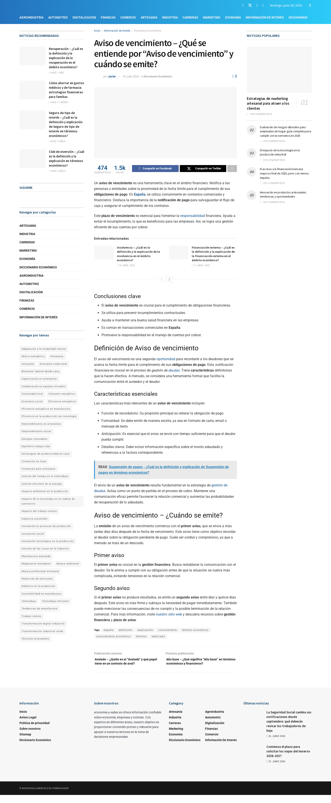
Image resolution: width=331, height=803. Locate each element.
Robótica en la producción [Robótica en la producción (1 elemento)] (38, 586)
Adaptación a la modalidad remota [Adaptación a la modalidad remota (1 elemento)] (44, 349)
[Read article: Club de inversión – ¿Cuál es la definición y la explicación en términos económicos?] (32, 158)
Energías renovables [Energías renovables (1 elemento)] (35, 439)
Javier (112, 76)
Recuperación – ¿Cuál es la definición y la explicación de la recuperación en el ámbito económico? (66, 58)
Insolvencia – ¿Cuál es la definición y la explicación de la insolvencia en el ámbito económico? (138, 254)
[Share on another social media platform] (232, 169)
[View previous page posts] (161, 280)
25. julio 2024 (131, 76)
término (141, 637)
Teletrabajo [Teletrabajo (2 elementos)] (29, 601)
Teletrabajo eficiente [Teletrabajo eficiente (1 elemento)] (55, 601)
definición (125, 630)
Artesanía (149, 17)
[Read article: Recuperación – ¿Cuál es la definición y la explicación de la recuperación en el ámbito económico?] (32, 55)
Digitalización (84, 17)
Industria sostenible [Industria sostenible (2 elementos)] (35, 518)
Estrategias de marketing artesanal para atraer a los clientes (268, 103)
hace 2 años (57, 141)
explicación (145, 630)
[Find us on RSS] (263, 5)
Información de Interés (265, 17)
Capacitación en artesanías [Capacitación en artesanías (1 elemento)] (39, 378)
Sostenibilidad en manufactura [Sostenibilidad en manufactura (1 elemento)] (41, 593)
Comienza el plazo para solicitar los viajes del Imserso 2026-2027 (288, 759)
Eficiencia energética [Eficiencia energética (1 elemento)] (62, 401)
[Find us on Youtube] (257, 5)
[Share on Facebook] (155, 169)
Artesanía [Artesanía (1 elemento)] (28, 364)
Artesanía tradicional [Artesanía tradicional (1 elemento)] (53, 364)
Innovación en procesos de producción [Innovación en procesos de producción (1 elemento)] (46, 526)
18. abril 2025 (126, 266)
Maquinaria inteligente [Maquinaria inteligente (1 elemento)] (36, 563)
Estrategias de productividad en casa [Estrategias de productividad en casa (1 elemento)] (46, 453)
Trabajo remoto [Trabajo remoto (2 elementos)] (31, 616)
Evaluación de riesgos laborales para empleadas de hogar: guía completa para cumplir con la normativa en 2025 (285, 131)
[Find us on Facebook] (243, 5)
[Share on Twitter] (203, 169)
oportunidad (165, 360)
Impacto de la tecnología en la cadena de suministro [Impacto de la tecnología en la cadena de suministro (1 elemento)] (48, 501)
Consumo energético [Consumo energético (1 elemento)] (62, 393)
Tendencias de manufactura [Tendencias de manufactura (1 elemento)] (39, 608)
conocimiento (167, 630)
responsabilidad (192, 216)
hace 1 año (56, 72)
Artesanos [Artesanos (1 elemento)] (56, 356)
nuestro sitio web (169, 615)
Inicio (97, 30)
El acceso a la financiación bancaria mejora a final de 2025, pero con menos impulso (284, 173)
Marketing (211, 17)
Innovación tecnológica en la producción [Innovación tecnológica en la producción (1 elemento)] (48, 541)
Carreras (190, 17)
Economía (233, 17)
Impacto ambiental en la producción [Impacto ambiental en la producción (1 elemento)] (45, 491)
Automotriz (58, 17)
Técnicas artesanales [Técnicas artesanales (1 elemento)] (35, 638)
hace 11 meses (58, 102)
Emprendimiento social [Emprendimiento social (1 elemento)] (36, 431)
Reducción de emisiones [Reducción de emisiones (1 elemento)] (37, 578)
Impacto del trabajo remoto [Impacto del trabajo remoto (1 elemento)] (39, 511)
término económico (195, 630)
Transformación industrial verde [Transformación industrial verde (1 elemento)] (42, 631)
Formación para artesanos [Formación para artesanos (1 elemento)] (38, 468)
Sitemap (25, 742)
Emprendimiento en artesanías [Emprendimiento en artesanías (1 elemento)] (41, 424)
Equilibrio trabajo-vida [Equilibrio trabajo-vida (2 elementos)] (36, 446)
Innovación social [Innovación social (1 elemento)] (33, 533)
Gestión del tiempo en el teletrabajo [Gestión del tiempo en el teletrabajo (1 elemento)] (45, 476)
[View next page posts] (169, 280)
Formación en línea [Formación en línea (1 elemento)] (34, 461)
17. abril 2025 (201, 266)
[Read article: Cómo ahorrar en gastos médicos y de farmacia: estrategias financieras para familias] (32, 90)
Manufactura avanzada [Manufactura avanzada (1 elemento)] (36, 556)
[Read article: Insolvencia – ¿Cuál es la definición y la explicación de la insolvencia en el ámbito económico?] (104, 253)
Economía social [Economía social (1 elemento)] (32, 401)
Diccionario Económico (147, 30)
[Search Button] (310, 5)
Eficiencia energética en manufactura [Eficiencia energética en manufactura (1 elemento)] (46, 408)
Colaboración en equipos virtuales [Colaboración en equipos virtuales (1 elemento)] (43, 386)
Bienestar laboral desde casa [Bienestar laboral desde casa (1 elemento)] (40, 371)
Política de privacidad (34, 731)
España (140, 195)
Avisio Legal (27, 725)
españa (109, 630)
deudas (174, 371)
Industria (170, 17)
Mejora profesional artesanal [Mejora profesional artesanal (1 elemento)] (40, 571)
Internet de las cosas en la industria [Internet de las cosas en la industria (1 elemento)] (45, 548)
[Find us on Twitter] (250, 5)
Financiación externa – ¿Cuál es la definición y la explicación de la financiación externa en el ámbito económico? (213, 254)
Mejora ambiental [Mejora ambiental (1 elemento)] (68, 563)
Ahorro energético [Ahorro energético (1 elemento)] (33, 356)
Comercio (128, 17)
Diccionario (298, 17)
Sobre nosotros (30, 736)
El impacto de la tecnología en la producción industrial (280, 152)
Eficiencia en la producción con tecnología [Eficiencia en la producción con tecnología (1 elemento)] (49, 416)
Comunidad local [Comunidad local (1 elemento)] (32, 393)
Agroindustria (31, 17)
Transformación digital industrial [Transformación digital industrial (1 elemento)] (43, 623)
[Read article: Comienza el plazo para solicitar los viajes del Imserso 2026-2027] (253, 759)
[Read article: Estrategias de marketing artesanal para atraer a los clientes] (279, 69)
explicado (158, 637)
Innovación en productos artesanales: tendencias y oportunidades (283, 194)
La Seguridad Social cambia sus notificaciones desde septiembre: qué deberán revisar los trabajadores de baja (288, 729)
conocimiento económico (113, 637)
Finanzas (108, 17)
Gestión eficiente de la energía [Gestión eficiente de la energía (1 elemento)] (42, 483)
